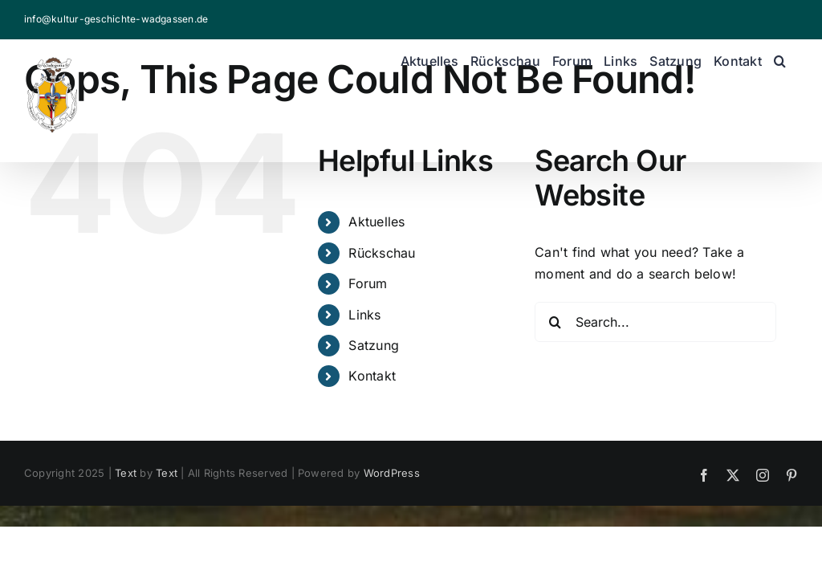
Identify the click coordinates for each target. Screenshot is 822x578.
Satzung (373, 345)
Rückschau (381, 253)
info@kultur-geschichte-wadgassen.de (116, 19)
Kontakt (372, 376)
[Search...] (655, 322)
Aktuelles (376, 222)
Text (125, 472)
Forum (367, 283)
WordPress (392, 472)
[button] (780, 61)
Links (364, 315)
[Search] (555, 322)
